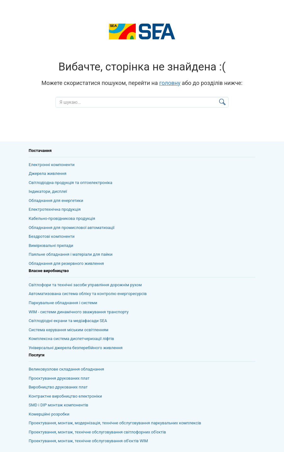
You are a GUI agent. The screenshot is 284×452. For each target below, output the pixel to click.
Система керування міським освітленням (68, 329)
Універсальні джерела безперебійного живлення (75, 347)
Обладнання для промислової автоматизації (72, 227)
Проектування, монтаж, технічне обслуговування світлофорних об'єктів (97, 432)
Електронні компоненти (52, 164)
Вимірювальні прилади (51, 245)
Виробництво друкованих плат (58, 387)
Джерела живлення (47, 173)
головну (169, 83)
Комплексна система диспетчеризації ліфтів (71, 338)
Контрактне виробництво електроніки (65, 396)
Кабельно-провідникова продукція (62, 218)
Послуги (36, 355)
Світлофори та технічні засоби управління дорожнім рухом (85, 284)
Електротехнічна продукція (55, 209)
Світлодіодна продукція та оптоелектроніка (70, 182)
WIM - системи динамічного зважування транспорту (78, 312)
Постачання (40, 150)
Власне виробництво (49, 270)
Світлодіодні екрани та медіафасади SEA (68, 320)
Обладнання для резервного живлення (66, 263)
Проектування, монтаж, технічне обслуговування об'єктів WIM (88, 440)
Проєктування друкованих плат (59, 378)
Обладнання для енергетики (56, 200)
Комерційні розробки (49, 414)
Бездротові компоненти (52, 236)
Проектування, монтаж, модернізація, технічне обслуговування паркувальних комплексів (115, 423)
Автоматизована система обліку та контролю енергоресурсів (88, 293)
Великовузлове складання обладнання (66, 369)
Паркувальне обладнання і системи (63, 302)
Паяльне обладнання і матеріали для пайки (70, 254)
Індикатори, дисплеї (48, 191)
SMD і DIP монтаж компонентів (58, 405)
